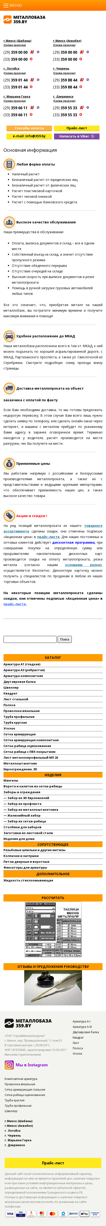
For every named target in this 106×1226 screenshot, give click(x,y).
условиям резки (82, 565)
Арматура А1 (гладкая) (21, 664)
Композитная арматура (21, 1079)
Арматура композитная (23, 676)
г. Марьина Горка (16, 97)
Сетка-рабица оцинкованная (27, 746)
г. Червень (61, 68)
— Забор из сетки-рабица (24, 821)
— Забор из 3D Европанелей (26, 798)
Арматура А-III (82, 1027)
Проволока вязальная (21, 711)
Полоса (9, 705)
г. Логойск (11, 68)
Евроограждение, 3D (20, 769)
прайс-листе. (15, 604)
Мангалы (10, 780)
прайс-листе (48, 537)
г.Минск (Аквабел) (67, 41)
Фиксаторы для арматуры (25, 867)
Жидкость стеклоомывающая (28, 880)
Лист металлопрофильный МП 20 (30, 757)
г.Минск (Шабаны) (17, 41)
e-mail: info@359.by (29, 136)
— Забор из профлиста (22, 804)
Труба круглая (15, 722)
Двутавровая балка (19, 682)
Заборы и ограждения (21, 792)
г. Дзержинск (63, 97)
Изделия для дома (18, 839)
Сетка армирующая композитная (31, 740)
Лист (76, 1043)
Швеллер (11, 687)
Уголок (9, 728)
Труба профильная (18, 717)
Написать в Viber (76, 136)
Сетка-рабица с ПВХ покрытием (29, 752)
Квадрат (10, 693)
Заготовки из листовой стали (28, 833)
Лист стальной (15, 699)
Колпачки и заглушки (21, 856)
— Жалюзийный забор (22, 815)
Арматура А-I (81, 1021)
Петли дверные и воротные (26, 862)
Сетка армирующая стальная (25, 1090)
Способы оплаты (29, 128)
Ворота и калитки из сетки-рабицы (32, 786)
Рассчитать (53, 897)
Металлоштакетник (20, 763)
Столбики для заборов (22, 827)
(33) (15, 59)
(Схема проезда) (14, 45)
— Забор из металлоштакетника (30, 809)
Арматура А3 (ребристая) (24, 670)
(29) (15, 52)
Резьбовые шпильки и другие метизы (34, 850)
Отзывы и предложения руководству (53, 966)
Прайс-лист (77, 128)
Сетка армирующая (19, 734)
